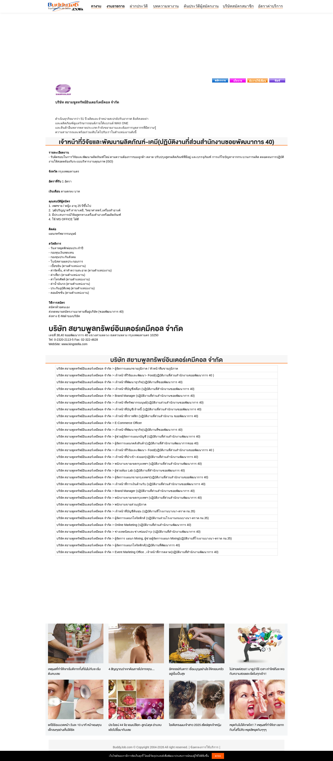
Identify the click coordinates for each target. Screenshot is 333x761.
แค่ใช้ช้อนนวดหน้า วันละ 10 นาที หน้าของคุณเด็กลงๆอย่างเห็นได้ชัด (75, 727)
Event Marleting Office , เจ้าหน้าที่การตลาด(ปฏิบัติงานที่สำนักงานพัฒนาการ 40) (166, 552)
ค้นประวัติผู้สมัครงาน (201, 6)
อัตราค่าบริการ (270, 6)
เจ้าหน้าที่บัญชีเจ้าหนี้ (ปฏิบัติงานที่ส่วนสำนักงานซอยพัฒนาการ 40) (158, 409)
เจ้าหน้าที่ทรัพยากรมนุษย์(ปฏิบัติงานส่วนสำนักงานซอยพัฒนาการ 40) (159, 402)
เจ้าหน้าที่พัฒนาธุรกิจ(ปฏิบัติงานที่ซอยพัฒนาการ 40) (148, 382)
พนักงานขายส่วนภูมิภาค (130, 504)
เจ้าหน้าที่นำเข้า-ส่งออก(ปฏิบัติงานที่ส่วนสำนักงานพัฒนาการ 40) (156, 457)
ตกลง (218, 755)
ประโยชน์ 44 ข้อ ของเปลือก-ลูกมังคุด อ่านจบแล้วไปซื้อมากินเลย (135, 727)
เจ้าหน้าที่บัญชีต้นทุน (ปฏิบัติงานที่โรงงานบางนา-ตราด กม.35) (155, 511)
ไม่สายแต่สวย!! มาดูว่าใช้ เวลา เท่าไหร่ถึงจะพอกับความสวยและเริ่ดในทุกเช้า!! (257, 671)
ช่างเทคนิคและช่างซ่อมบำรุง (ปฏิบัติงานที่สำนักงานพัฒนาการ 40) (157, 531)
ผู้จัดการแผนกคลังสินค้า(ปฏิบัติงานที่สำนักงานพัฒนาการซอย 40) (156, 443)
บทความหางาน (166, 6)
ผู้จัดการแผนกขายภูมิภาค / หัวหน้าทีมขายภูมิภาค (146, 368)
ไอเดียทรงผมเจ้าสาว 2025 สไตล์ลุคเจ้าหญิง (195, 724)
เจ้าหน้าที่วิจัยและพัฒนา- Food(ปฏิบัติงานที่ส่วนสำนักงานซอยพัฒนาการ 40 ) (164, 375)
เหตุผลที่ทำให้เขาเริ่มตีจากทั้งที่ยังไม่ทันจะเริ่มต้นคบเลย (74, 671)
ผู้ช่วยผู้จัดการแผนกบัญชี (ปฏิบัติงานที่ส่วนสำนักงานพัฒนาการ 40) (157, 436)
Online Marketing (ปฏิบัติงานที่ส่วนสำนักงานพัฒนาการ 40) (153, 525)
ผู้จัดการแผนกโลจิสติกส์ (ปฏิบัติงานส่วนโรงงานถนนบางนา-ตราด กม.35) (162, 518)
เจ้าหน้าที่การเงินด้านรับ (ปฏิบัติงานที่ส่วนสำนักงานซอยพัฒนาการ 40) (160, 484)
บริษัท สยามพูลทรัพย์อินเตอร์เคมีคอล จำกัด (166, 359)
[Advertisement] (166, 46)
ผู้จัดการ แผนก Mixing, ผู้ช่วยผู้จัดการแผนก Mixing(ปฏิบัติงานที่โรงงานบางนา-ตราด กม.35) (173, 538)
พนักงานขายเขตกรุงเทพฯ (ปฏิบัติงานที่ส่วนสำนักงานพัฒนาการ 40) (158, 463)
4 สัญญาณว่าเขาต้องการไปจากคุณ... (132, 668)
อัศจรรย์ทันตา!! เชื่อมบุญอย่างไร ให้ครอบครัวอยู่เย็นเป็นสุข (196, 671)
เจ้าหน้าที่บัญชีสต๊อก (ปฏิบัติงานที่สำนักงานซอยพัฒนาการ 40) (154, 389)
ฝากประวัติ (139, 6)
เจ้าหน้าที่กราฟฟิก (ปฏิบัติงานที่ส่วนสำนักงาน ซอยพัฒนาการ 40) (156, 416)
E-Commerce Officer (128, 423)
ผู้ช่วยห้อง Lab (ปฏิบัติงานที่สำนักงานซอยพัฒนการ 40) (150, 470)
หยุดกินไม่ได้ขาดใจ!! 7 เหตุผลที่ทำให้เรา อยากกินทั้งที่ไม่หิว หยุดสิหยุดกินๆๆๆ (257, 727)
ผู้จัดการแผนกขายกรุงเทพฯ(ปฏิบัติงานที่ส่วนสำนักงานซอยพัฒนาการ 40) (161, 477)
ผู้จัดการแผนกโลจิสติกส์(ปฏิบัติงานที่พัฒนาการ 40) (147, 545)
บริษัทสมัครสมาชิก (238, 6)
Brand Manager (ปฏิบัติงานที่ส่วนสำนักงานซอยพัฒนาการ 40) (155, 395)
